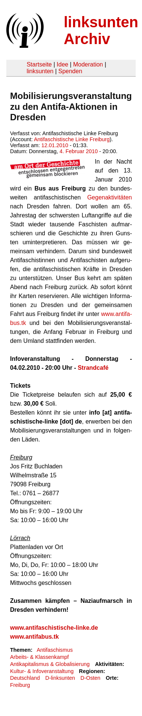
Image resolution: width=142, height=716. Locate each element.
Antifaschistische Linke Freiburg (72, 139)
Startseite (39, 64)
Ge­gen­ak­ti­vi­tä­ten (109, 197)
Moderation (88, 64)
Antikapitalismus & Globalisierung (50, 664)
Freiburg (20, 685)
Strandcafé (93, 368)
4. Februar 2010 (79, 151)
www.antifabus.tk (34, 636)
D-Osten (91, 678)
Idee (62, 64)
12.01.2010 (54, 145)
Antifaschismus (55, 650)
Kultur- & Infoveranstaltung (41, 671)
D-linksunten (60, 678)
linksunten (39, 71)
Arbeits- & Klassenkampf (39, 657)
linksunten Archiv (101, 30)
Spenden (70, 71)
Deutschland (25, 678)
